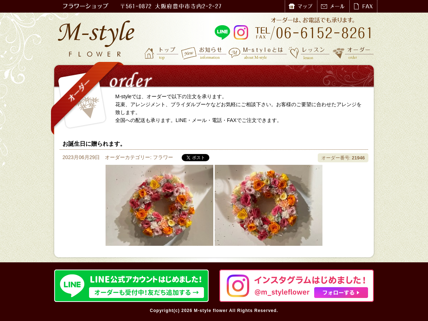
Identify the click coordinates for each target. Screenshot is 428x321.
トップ (162, 53)
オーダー (353, 53)
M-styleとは (258, 53)
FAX (363, 6)
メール (333, 6)
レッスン (309, 53)
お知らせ (204, 53)
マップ (301, 6)
